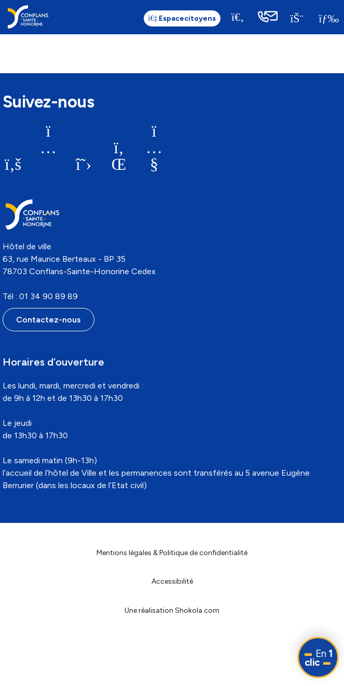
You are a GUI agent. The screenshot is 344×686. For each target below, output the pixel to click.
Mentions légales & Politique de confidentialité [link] (172, 552)
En (319, 658)
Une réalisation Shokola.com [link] (172, 610)
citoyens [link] (182, 18)
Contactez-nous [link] (48, 320)
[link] (28, 17)
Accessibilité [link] (172, 581)
